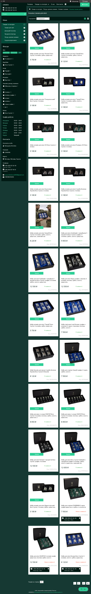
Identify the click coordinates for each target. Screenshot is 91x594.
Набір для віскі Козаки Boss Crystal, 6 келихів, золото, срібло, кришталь (72, 557)
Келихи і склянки (63, 9)
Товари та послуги (41, 4)
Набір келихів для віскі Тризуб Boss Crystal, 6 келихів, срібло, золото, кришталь (72, 55)
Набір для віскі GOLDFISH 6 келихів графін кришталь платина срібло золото (43, 557)
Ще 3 (6, 107)
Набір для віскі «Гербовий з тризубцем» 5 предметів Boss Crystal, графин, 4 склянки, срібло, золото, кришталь (74, 234)
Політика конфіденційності (55, 592)
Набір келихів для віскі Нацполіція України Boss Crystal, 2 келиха (41, 190)
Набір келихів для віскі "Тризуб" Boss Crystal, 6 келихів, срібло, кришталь (41, 325)
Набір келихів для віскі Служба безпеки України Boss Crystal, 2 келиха (73, 190)
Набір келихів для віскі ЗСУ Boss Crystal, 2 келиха (43, 146)
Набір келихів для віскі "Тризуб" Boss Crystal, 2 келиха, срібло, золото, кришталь (72, 101)
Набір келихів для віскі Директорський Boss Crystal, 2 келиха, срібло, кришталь (42, 506)
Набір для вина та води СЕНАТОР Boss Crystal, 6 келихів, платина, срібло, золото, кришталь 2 (43, 415)
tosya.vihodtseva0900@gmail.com (14, 175)
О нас (53, 4)
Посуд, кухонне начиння (50, 9)
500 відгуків (75, 1)
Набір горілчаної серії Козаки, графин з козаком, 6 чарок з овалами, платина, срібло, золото (73, 326)
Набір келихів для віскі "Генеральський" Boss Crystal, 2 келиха (42, 100)
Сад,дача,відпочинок (11, 40)
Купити (37, 48)
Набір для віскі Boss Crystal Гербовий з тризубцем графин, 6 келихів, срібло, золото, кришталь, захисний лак (73, 461)
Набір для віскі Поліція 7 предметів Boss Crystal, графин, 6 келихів (42, 460)
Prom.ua (54, 590)
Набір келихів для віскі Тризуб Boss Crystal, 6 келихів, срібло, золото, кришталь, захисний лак (41, 234)
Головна (30, 4)
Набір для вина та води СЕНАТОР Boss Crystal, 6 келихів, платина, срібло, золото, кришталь (74, 415)
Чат (83, 589)
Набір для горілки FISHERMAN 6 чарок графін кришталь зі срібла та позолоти (73, 506)
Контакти (60, 4)
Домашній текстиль (10, 31)
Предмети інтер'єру (10, 34)
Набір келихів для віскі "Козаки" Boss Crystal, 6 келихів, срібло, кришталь (41, 54)
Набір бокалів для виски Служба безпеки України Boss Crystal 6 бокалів (43, 371)
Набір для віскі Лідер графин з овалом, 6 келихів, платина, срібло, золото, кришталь (74, 280)
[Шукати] (24, 14)
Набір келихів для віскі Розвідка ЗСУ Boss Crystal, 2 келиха (74, 146)
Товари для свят (9, 27)
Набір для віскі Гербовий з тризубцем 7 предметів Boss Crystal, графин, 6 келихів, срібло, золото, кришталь (43, 280)
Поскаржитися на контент (41, 592)
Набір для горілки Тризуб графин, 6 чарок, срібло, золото (74, 371)
